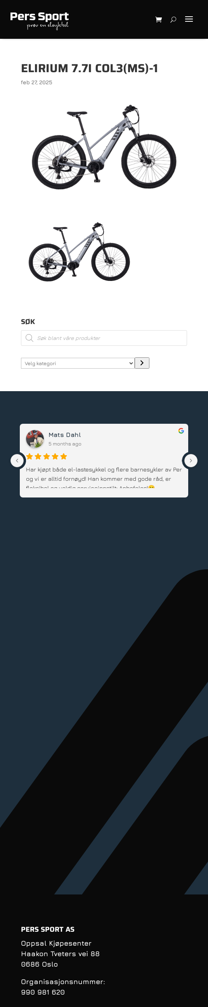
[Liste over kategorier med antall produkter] (78, 363)
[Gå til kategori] (142, 363)
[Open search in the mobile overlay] (104, 338)
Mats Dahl (65, 434)
